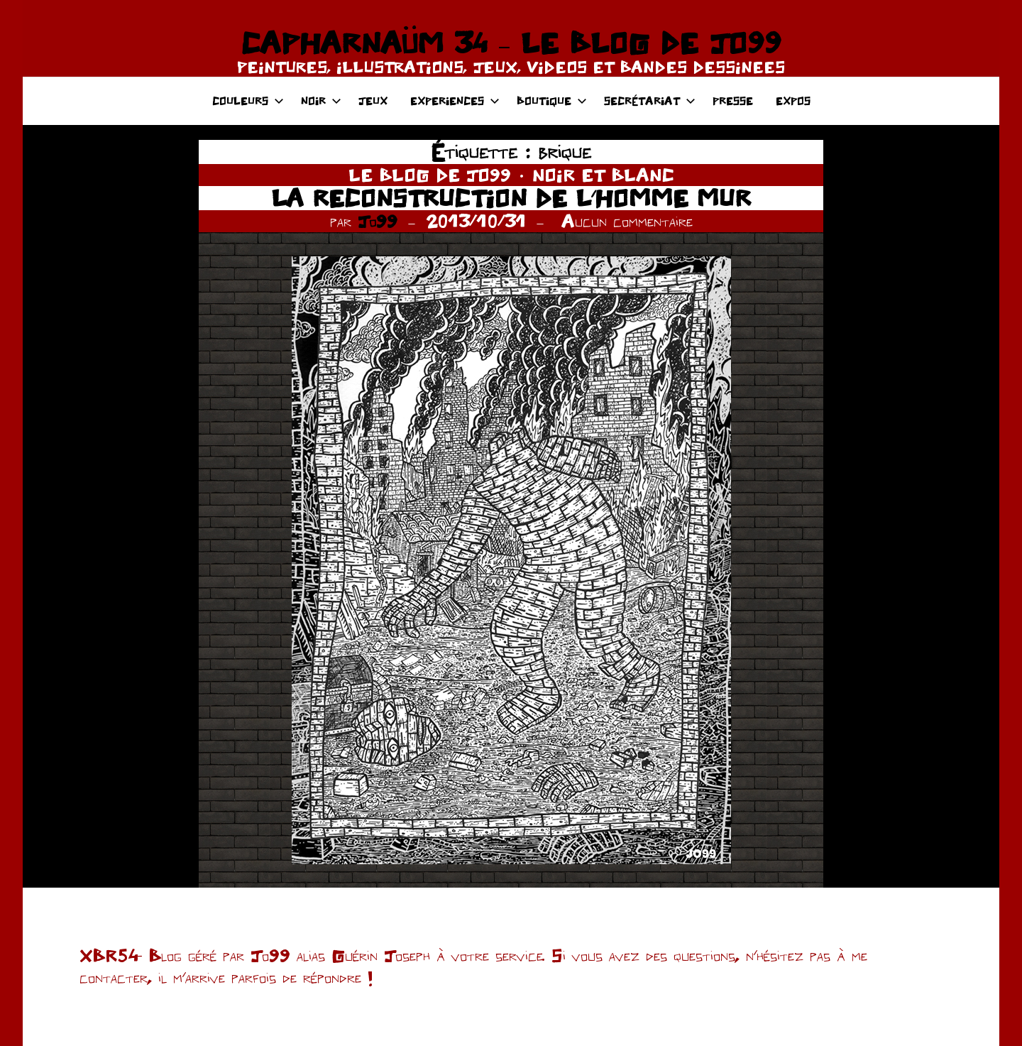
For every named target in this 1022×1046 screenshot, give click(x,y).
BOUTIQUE (552, 100)
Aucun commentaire (627, 220)
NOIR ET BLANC (603, 174)
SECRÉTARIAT (650, 100)
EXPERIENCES (455, 100)
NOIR (321, 100)
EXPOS (793, 100)
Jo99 (377, 220)
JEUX (373, 100)
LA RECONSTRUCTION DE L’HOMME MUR (511, 197)
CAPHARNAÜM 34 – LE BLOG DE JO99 (511, 42)
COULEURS (248, 100)
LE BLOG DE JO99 (429, 174)
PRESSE (733, 100)
